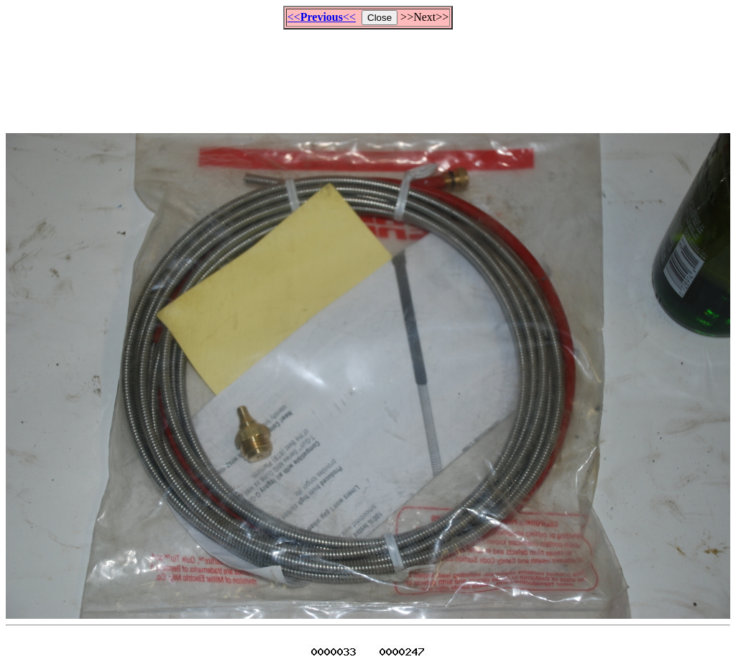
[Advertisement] (368, 74)
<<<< (322, 17)
